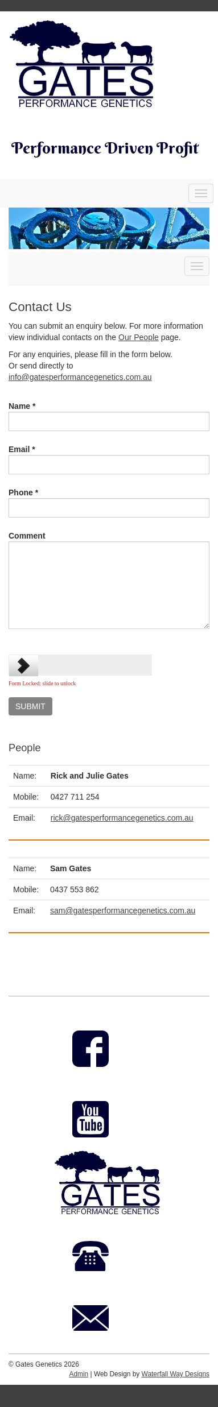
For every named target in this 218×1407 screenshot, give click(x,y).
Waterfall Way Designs (175, 1374)
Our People (138, 337)
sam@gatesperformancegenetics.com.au (122, 910)
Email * (22, 449)
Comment (27, 535)
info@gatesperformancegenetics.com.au (80, 377)
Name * (22, 406)
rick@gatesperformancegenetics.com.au (122, 817)
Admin (78, 1374)
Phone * (23, 492)
